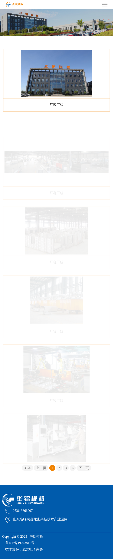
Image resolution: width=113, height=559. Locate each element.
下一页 (84, 468)
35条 (27, 468)
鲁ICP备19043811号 (19, 543)
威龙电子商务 (32, 549)
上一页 (41, 468)
